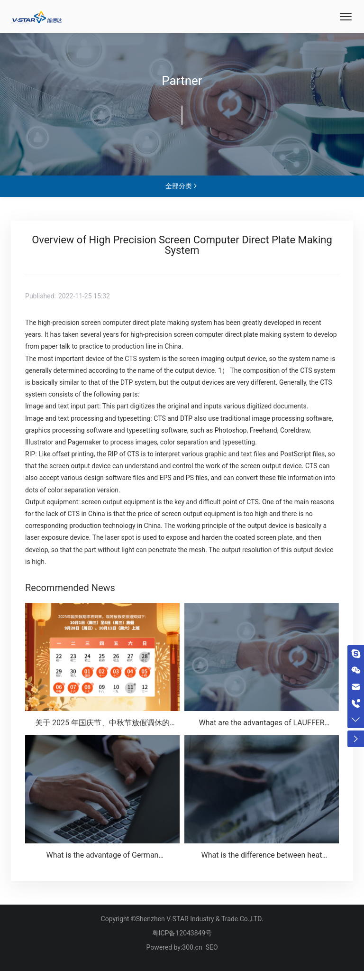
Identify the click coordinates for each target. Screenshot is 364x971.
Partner (182, 81)
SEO (212, 947)
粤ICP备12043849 (179, 933)
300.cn (192, 947)
